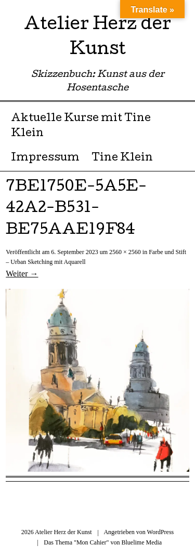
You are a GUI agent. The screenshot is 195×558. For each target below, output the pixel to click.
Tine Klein (122, 158)
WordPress (160, 532)
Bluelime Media (141, 542)
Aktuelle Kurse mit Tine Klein (81, 126)
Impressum (45, 158)
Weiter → (22, 273)
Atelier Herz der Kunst (97, 38)
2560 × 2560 (125, 252)
